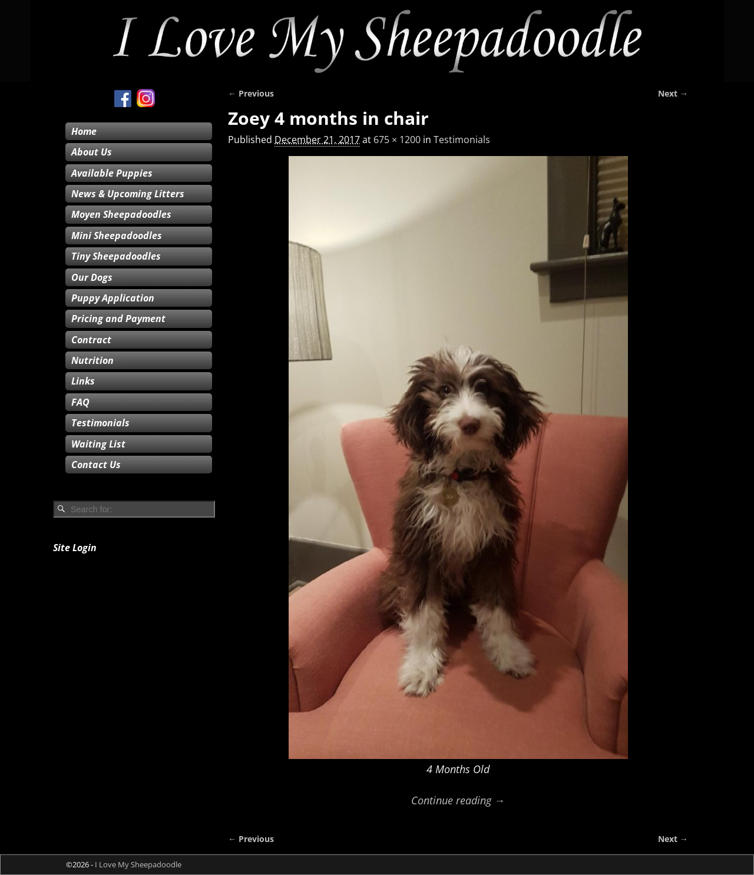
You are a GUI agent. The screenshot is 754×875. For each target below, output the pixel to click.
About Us (91, 151)
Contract (91, 339)
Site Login (75, 547)
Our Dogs (92, 277)
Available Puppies (112, 173)
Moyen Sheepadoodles (121, 214)
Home (84, 131)
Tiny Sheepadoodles (116, 256)
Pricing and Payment (118, 318)
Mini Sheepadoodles (116, 235)
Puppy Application (112, 297)
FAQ (80, 402)
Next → (673, 93)
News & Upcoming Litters (127, 193)
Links (83, 380)
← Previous (251, 93)
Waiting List (98, 444)
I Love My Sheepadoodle (138, 864)
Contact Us (96, 464)
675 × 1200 (397, 139)
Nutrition (92, 360)
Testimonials (462, 139)
